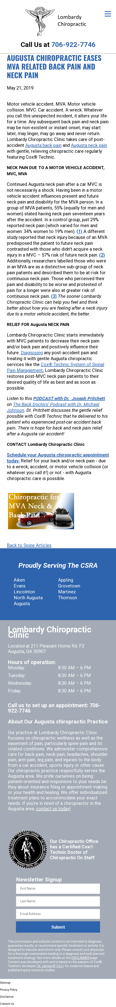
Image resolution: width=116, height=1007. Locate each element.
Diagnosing (32, 352)
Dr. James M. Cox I (50, 966)
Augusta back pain (43, 145)
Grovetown (69, 586)
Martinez (67, 591)
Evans (20, 586)
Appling (65, 580)
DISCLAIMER (81, 958)
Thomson (67, 597)
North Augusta (28, 597)
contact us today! (53, 808)
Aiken (19, 580)
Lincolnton (24, 591)
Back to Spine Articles (29, 545)
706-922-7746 (73, 45)
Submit (58, 927)
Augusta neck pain (89, 145)
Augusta (22, 603)
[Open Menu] (107, 13)
